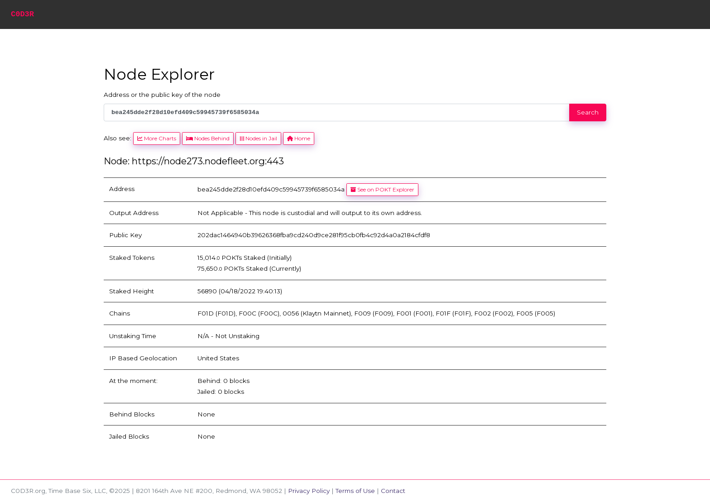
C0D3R (22, 14)
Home (298, 138)
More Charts (156, 138)
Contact (393, 490)
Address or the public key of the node (162, 94)
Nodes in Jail (258, 138)
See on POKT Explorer (382, 189)
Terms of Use (355, 490)
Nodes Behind (208, 138)
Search (588, 112)
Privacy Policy (309, 490)
